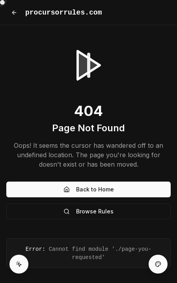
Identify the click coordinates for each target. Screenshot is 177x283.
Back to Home (88, 189)
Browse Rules (88, 211)
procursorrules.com (63, 13)
